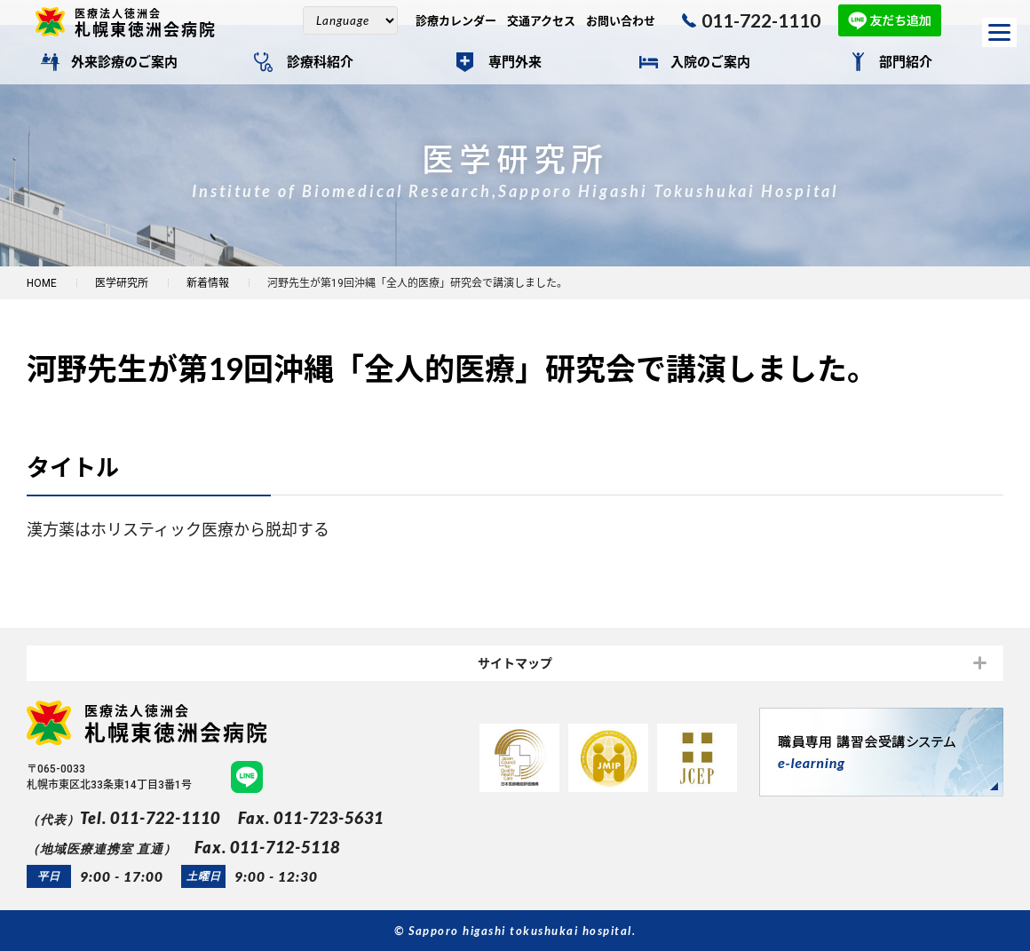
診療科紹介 (320, 62)
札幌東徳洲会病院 (153, 22)
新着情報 (207, 283)
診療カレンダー (456, 21)
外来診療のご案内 (124, 62)
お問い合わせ (620, 21)
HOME (42, 283)
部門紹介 (905, 62)
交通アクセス (541, 21)
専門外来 (515, 62)
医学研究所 (121, 283)
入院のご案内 (710, 62)
